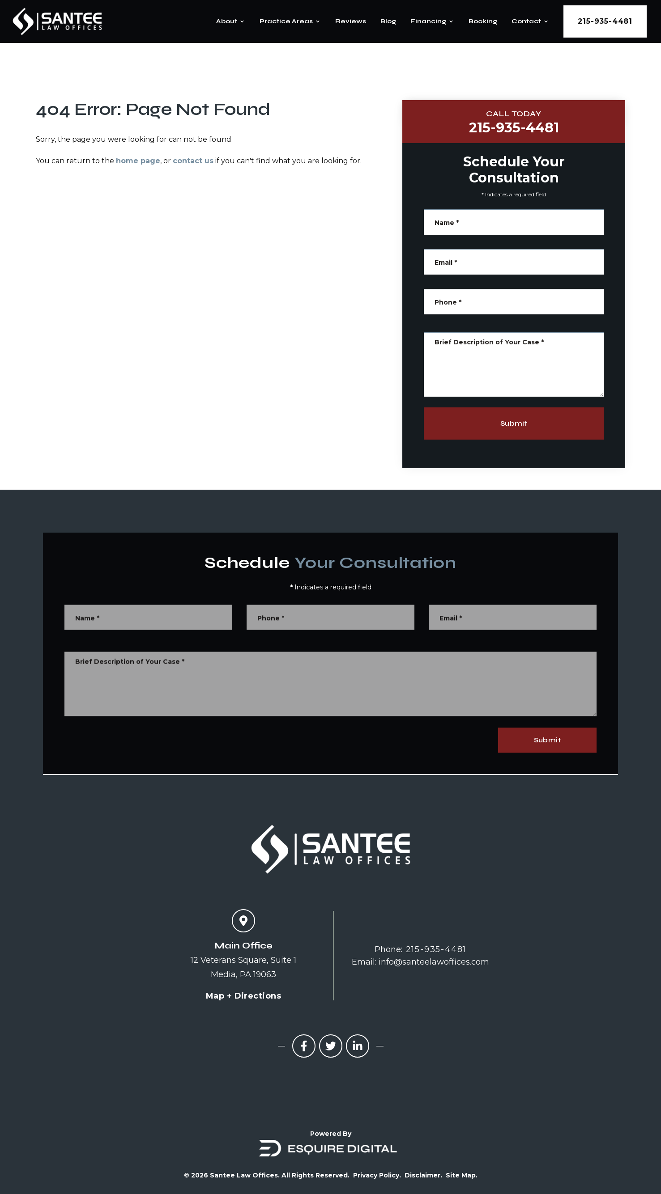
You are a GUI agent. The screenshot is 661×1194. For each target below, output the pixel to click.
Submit (516, 423)
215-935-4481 (605, 21)
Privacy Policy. (377, 1175)
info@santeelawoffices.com (434, 962)
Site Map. (462, 1175)
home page (138, 161)
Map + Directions (243, 996)
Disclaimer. (423, 1175)
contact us (193, 161)
